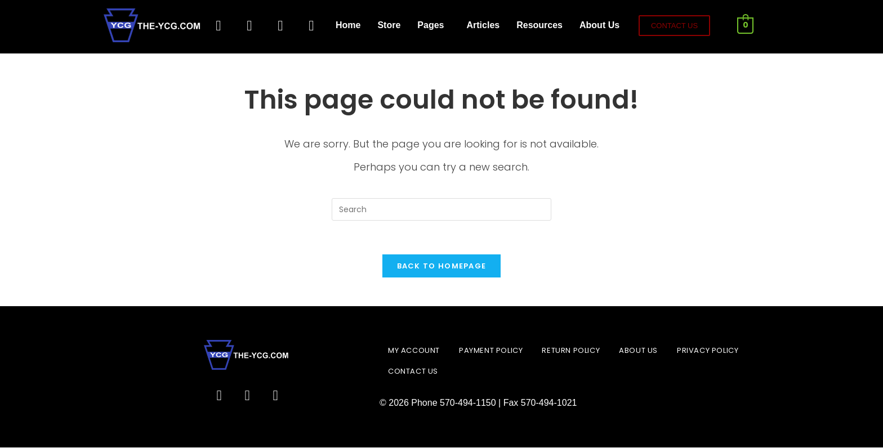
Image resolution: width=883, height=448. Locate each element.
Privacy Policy (707, 351)
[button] (433, 25)
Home (348, 25)
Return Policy (571, 351)
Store (388, 25)
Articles (483, 25)
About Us (599, 25)
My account (414, 351)
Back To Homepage (442, 266)
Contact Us (413, 371)
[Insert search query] (441, 209)
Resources (539, 25)
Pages (430, 25)
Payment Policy (491, 351)
